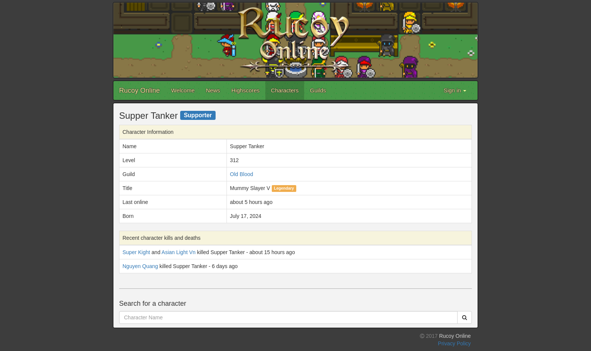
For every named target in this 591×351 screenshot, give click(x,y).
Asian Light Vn (179, 252)
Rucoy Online (139, 90)
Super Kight (136, 252)
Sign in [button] (455, 90)
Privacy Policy (454, 343)
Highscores (245, 90)
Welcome (182, 90)
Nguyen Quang (140, 266)
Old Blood (241, 174)
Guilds (318, 90)
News (213, 90)
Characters (285, 90)
